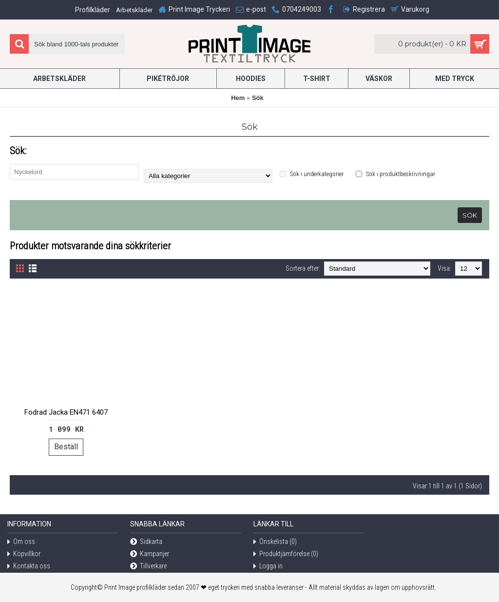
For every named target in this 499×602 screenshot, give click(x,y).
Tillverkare (148, 566)
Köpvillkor (23, 554)
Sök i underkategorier (312, 174)
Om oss (21, 542)
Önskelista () (275, 542)
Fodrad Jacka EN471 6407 (66, 412)
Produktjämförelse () (285, 554)
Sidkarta (146, 542)
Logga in (268, 566)
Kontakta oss (28, 566)
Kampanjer (149, 554)
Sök (258, 97)
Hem (238, 97)
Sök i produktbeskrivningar (395, 174)
